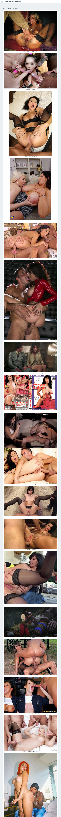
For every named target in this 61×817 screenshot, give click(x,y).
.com (12, 1)
